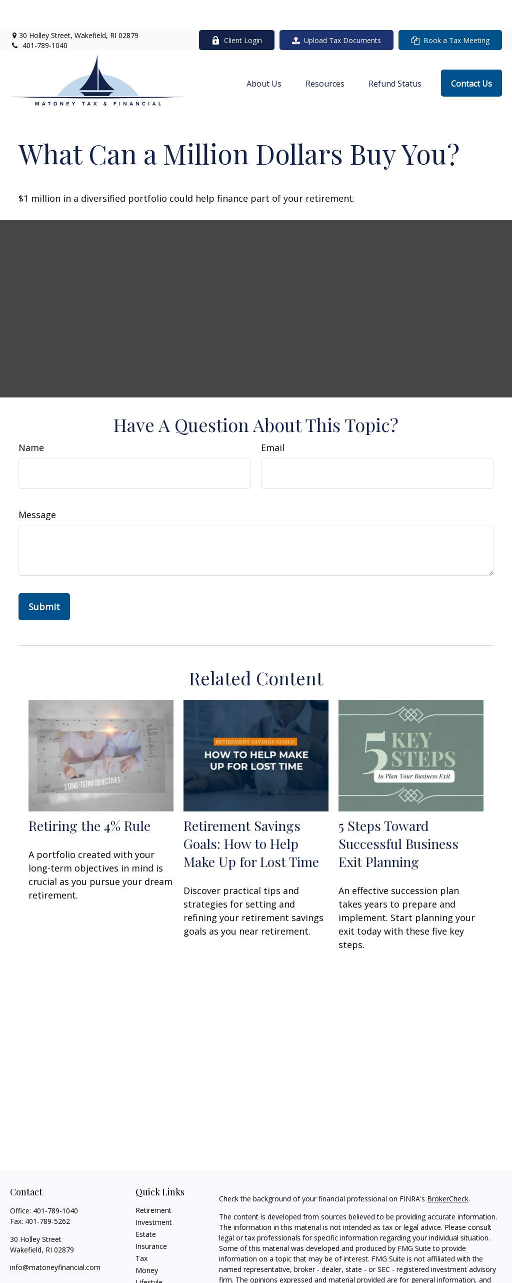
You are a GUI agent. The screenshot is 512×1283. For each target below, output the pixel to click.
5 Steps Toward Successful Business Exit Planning (398, 813)
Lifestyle (149, 1252)
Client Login (237, 10)
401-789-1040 (39, 15)
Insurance (151, 1216)
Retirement (154, 1180)
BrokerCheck (447, 1168)
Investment (154, 1192)
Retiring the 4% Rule (89, 795)
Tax (142, 1228)
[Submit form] (44, 576)
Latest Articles (159, 1264)
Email (272, 417)
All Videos (151, 1276)
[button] (264, 53)
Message (37, 485)
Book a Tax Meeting (450, 10)
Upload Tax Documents (336, 10)
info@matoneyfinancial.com (55, 1237)
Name (31, 417)
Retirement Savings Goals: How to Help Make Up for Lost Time (251, 813)
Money (147, 1240)
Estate (146, 1204)
